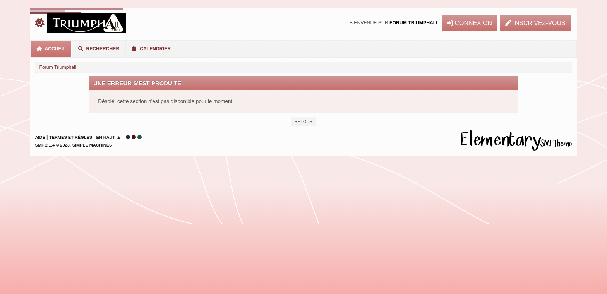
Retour (303, 121)
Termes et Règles (70, 137)
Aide (40, 137)
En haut (105, 137)
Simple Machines (92, 145)
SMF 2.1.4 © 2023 (52, 145)
